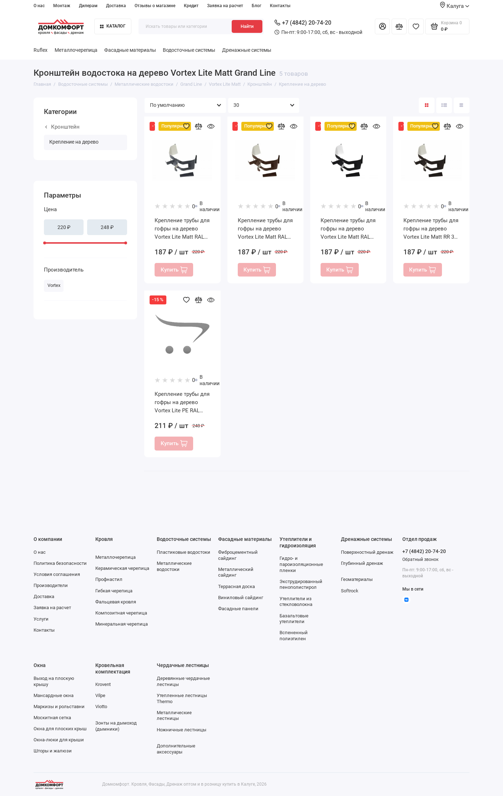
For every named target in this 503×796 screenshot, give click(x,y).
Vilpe (100, 695)
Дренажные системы (246, 50)
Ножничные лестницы (181, 729)
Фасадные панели (238, 608)
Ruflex (40, 50)
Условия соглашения (57, 574)
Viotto (101, 706)
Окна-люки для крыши (59, 739)
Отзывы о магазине (155, 5)
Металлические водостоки (174, 566)
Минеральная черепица (121, 624)
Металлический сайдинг (235, 572)
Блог (256, 5)
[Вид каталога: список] (444, 105)
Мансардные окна (54, 695)
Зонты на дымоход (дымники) (116, 726)
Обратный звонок (420, 559)
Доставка (116, 5)
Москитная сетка (52, 717)
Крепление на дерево (74, 142)
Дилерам (88, 5)
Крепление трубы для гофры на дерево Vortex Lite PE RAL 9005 (182, 403)
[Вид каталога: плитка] (426, 105)
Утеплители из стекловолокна (296, 601)
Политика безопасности (60, 563)
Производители (51, 585)
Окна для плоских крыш (60, 728)
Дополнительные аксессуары (176, 749)
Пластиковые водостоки (183, 552)
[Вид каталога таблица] (461, 105)
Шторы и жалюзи (53, 750)
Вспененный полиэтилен (294, 635)
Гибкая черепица (113, 590)
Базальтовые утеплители (294, 619)
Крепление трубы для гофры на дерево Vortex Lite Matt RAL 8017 (265, 229)
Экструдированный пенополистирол (301, 584)
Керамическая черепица (122, 568)
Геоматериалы (357, 579)
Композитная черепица (121, 613)
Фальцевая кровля (115, 602)
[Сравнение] (399, 26)
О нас (39, 5)
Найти (247, 26)
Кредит (191, 5)
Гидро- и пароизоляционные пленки (301, 564)
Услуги (41, 619)
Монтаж (61, 5)
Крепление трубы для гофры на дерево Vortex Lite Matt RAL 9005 (348, 229)
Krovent (103, 684)
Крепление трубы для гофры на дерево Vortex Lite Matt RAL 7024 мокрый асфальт (182, 229)
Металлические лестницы (174, 715)
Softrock (349, 590)
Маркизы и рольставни (59, 706)
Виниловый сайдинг (240, 597)
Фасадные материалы (130, 50)
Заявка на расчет (225, 5)
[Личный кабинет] (382, 26)
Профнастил (108, 579)
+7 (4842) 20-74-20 (303, 22)
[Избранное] (415, 26)
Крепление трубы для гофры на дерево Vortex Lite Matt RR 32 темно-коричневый (430, 229)
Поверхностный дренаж (367, 552)
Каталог (113, 26)
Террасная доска (236, 586)
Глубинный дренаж (362, 563)
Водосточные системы (189, 50)
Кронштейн (62, 127)
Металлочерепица (76, 50)
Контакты (280, 5)
